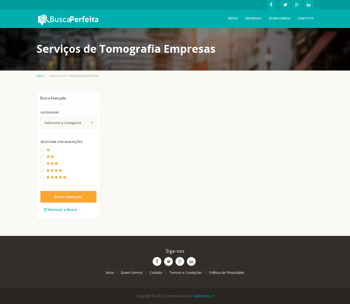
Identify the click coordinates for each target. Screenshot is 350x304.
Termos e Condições (186, 272)
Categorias (49, 112)
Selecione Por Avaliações (61, 142)
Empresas (253, 18)
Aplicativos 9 (204, 296)
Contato (306, 18)
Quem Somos (279, 18)
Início (233, 18)
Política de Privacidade (226, 272)
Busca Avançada (68, 196)
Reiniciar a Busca (60, 209)
